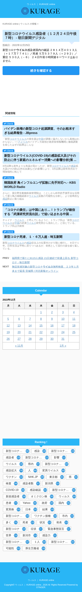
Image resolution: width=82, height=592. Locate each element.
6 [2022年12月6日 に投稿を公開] (19, 318)
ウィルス (67, 496)
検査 (12, 483)
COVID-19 (15, 490)
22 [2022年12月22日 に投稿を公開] (41, 332)
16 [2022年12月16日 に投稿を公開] (52, 325)
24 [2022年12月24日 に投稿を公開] (63, 332)
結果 (48, 509)
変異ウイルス (53, 470)
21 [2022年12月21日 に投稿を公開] (30, 332)
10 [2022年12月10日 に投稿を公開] (63, 318)
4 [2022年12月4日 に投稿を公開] (74, 312)
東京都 (56, 477)
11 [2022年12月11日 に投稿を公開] (73, 318)
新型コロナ (16, 529)
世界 (12, 535)
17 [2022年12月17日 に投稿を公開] (63, 325)
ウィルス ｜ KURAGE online (41, 580)
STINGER (40, 587)
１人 (40, 542)
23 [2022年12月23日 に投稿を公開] (52, 332)
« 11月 (19, 345)
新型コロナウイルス (18, 451)
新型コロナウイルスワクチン (18, 516)
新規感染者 (16, 496)
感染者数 (31, 483)
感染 (73, 166)
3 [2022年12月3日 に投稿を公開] (63, 312)
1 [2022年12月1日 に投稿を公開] (41, 312)
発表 (62, 522)
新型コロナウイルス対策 (63, 542)
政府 (48, 503)
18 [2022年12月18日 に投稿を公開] (73, 325)
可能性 (13, 548)
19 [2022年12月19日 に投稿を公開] (8, 332)
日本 (31, 509)
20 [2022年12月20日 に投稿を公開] (19, 332)
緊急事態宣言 (59, 529)
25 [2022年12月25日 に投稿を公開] (73, 332)
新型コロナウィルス (63, 451)
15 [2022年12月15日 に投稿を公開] (41, 325)
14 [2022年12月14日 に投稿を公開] (30, 325)
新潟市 (30, 535)
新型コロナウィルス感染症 (64, 490)
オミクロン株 (42, 496)
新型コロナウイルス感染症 (37, 457)
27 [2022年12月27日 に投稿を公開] (19, 338)
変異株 (13, 509)
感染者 (13, 457)
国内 (64, 503)
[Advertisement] (41, 92)
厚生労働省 (35, 548)
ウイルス (34, 196)
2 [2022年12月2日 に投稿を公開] (52, 312)
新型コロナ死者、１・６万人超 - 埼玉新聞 (33, 237)
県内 (34, 464)
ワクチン (14, 477)
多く (12, 522)
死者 (28, 522)
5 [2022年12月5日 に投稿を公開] (8, 318)
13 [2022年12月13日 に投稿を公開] (19, 325)
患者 (12, 503)
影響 (60, 457)
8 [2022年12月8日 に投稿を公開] (41, 318)
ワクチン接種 (45, 516)
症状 (37, 529)
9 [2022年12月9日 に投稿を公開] (52, 318)
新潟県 (52, 483)
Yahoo (30, 503)
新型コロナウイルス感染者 (18, 542)
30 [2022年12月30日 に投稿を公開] (52, 338)
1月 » (63, 345)
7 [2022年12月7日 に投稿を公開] (30, 318)
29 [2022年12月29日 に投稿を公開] (41, 338)
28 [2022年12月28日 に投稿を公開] (30, 338)
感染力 (49, 535)
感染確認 (38, 490)
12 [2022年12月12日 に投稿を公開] (8, 325)
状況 (45, 522)
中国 (41, 139)
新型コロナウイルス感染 (57, 464)
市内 (68, 516)
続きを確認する (41, 70)
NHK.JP (36, 477)
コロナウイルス (18, 139)
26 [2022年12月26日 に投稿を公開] (8, 338)
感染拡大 (14, 470)
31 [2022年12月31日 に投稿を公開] (63, 338)
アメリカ (23, 141)
